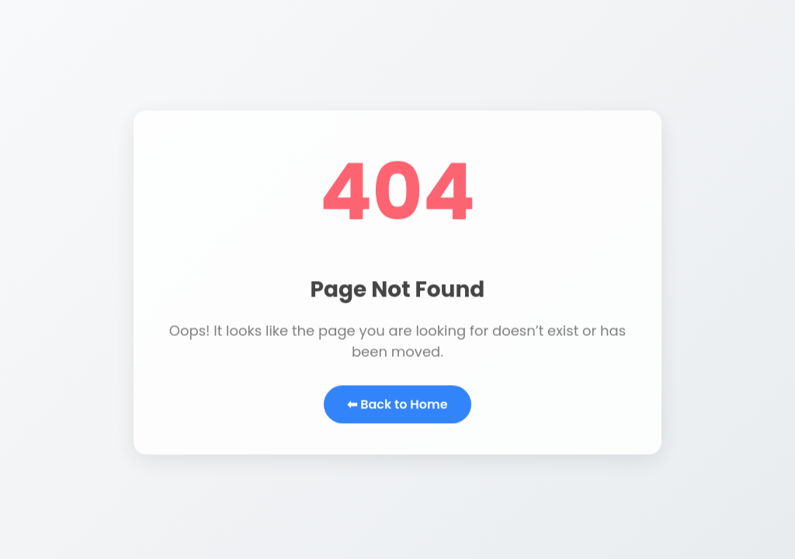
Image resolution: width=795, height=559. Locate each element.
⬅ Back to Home (397, 406)
